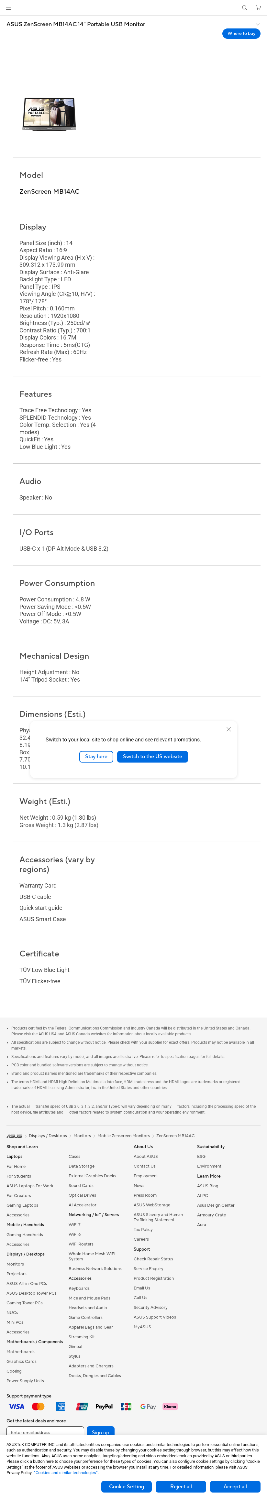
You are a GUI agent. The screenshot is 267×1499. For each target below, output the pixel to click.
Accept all (235, 1486)
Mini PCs (14, 1322)
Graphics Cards (21, 1361)
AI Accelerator (82, 1205)
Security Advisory (151, 1307)
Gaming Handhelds (24, 1234)
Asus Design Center (216, 1205)
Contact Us (145, 1166)
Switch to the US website (152, 756)
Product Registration (154, 1278)
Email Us (142, 1288)
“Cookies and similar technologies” (66, 1472)
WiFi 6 (75, 1234)
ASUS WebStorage (152, 1205)
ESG (201, 1156)
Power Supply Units (25, 1381)
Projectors (16, 1274)
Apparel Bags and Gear (91, 1327)
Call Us (140, 1297)
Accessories (17, 1215)
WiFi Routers (81, 1244)
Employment (146, 1176)
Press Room (145, 1195)
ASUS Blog (207, 1186)
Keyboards (79, 1288)
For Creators (18, 1195)
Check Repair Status (153, 1259)
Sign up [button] (100, 1432)
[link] (133, 7)
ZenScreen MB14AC (175, 1135)
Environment (209, 1166)
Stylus (74, 1356)
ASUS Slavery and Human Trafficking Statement (158, 1217)
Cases (74, 1156)
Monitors (15, 1264)
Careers (141, 1239)
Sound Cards (81, 1185)
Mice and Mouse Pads (89, 1298)
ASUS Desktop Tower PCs (31, 1293)
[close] (228, 729)
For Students (18, 1176)
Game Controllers (86, 1317)
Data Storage (82, 1166)
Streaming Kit (82, 1337)
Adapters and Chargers (91, 1366)
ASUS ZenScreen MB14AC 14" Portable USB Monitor (75, 24)
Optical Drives (82, 1195)
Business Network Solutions (95, 1268)
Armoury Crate (211, 1215)
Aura (201, 1224)
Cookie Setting (126, 1486)
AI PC (202, 1195)
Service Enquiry (148, 1268)
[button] (9, 8)
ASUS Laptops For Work (29, 1186)
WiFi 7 (75, 1224)
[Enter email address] (45, 1432)
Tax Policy (143, 1229)
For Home (16, 1166)
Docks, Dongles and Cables (95, 1375)
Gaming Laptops (22, 1205)
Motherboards (20, 1351)
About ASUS (146, 1156)
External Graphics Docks (92, 1176)
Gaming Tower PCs (24, 1303)
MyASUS (142, 1327)
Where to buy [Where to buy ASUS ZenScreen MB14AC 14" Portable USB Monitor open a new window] (241, 34)
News (139, 1185)
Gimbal (75, 1346)
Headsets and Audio (88, 1307)
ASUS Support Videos (155, 1317)
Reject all (181, 1486)
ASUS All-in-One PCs (26, 1283)
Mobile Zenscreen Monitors (123, 1135)
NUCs (12, 1312)
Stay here (96, 756)
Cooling (14, 1371)
